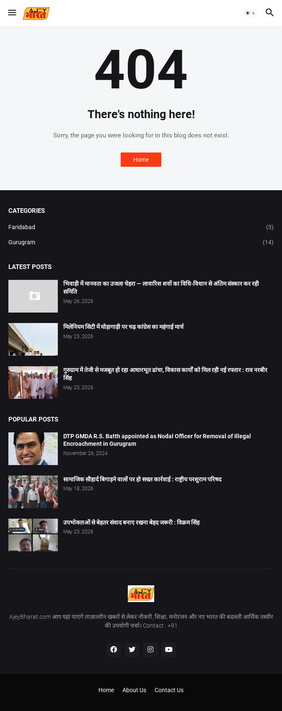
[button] (11, 13)
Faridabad (141, 227)
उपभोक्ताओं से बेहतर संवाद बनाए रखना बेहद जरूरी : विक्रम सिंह (131, 522)
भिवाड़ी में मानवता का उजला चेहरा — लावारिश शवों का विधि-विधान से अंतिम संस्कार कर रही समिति (161, 287)
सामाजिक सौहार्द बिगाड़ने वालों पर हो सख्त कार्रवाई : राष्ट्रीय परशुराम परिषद (142, 479)
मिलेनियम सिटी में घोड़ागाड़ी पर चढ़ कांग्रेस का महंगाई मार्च (123, 326)
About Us (134, 690)
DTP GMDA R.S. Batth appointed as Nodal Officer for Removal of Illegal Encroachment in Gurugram (157, 440)
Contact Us (169, 690)
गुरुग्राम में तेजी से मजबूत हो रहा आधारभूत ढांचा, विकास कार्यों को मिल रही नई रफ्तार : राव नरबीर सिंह (165, 374)
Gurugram (141, 242)
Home (141, 159)
